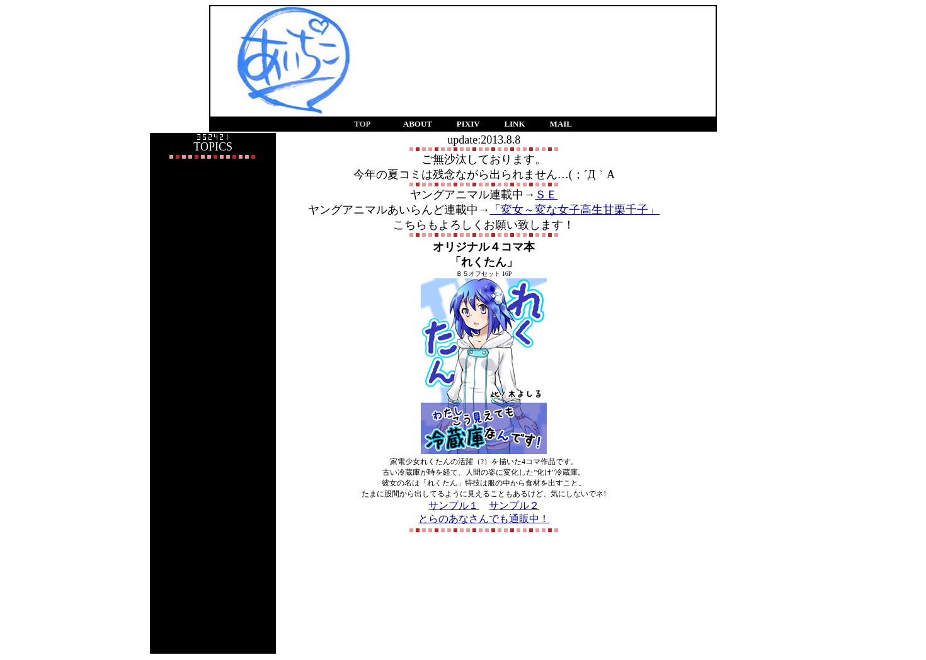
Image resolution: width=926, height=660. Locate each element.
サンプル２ (514, 505)
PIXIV (468, 123)
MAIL (561, 123)
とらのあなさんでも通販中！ (483, 518)
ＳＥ (546, 194)
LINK (514, 123)
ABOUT (417, 123)
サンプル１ (453, 505)
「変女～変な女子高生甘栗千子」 (574, 209)
